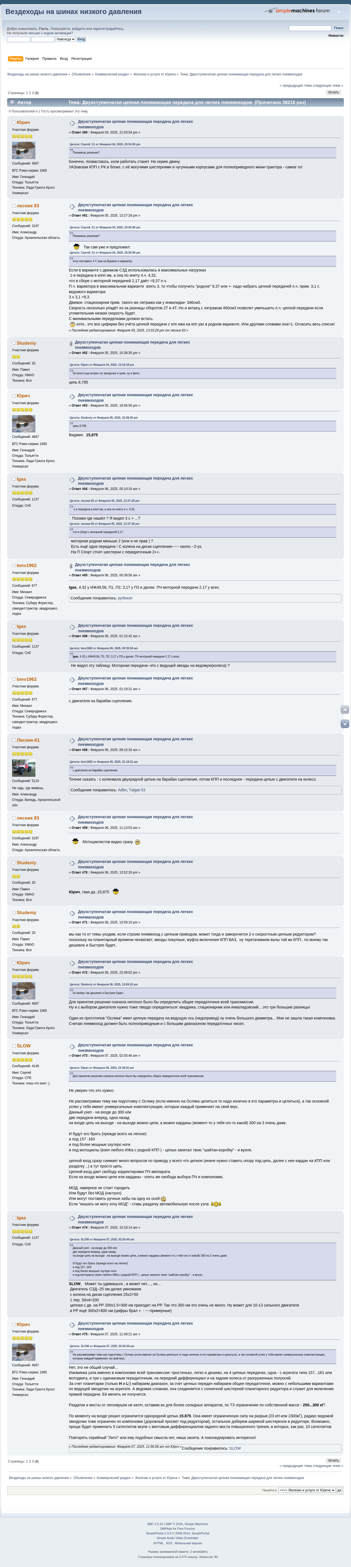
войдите (78, 29)
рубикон (125, 598)
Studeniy (26, 343)
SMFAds (166, 1528)
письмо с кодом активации (50, 33)
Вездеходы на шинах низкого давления (73, 11)
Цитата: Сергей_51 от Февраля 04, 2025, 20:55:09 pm (105, 144)
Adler (122, 790)
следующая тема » (328, 85)
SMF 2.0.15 (155, 1524)
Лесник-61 (28, 740)
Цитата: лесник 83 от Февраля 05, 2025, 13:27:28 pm (104, 500)
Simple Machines (196, 1524)
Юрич (23, 122)
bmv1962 (26, 565)
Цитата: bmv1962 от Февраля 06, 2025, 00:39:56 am (104, 648)
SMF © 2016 (174, 1524)
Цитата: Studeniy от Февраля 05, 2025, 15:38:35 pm (104, 417)
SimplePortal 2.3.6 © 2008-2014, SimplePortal (177, 1533)
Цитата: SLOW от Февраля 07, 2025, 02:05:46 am (102, 1239)
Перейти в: (269, 1490)
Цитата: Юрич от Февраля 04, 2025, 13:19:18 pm (102, 364)
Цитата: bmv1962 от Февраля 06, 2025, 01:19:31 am (104, 761)
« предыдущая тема (296, 85)
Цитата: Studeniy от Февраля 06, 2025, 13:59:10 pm (104, 984)
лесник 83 (28, 205)
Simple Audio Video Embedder (177, 1538)
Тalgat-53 (137, 790)
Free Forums (186, 1528)
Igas (21, 479)
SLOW (24, 1046)
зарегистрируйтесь (108, 29)
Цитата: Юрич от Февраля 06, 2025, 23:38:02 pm (102, 1067)
